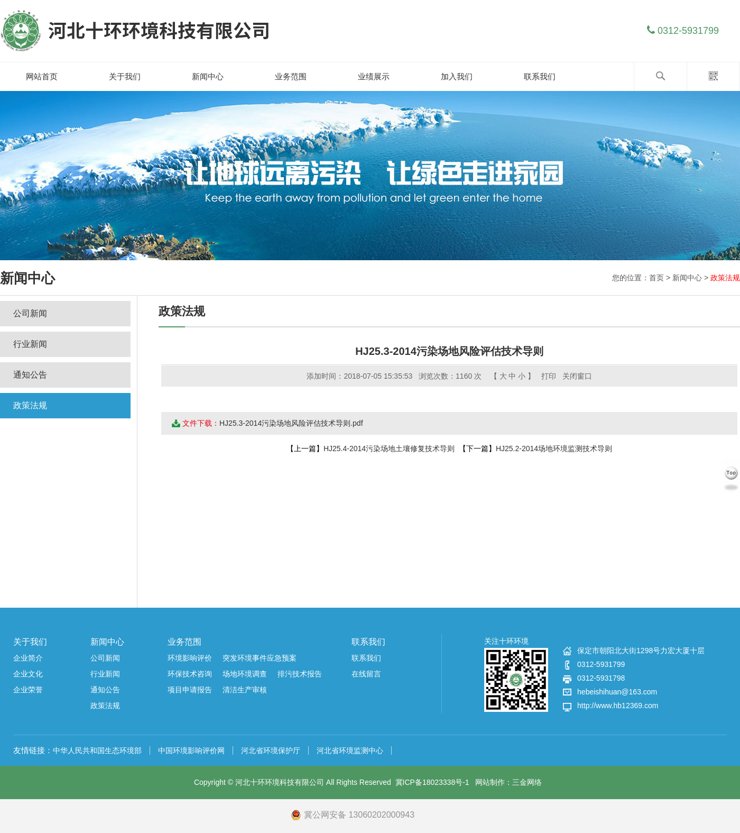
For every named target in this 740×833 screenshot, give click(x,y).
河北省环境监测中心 (350, 750)
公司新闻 (30, 313)
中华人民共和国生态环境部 (97, 750)
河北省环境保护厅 (270, 750)
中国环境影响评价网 (191, 750)
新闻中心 (687, 277)
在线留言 (366, 674)
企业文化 (28, 674)
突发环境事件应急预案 (260, 658)
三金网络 (527, 782)
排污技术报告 (300, 674)
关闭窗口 (577, 376)
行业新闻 (30, 344)
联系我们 (368, 641)
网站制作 (490, 782)
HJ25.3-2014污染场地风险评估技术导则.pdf (291, 423)
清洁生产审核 (245, 689)
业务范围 (184, 641)
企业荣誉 (28, 689)
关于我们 (30, 641)
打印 (548, 376)
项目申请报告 (190, 689)
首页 (656, 277)
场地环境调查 (245, 674)
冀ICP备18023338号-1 (432, 782)
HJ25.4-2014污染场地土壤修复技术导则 (389, 448)
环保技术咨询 (190, 674)
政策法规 (725, 277)
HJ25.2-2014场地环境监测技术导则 (554, 448)
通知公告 (30, 374)
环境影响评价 (190, 658)
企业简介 (28, 658)
